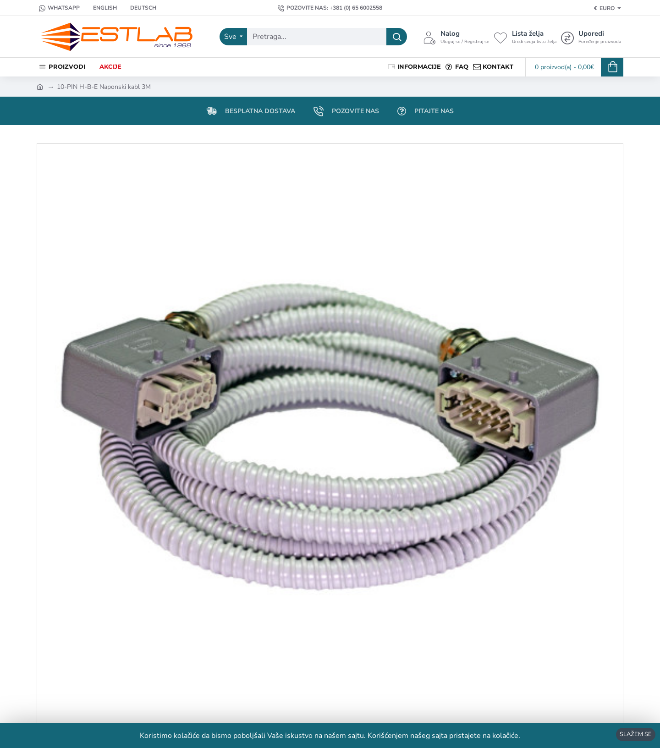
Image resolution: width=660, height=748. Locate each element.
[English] (100, 8)
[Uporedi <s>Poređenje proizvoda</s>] (591, 36)
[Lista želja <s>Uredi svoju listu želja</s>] (525, 36)
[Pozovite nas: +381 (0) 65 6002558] (330, 8)
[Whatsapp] (59, 8)
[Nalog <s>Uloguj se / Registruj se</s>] (456, 36)
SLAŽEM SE (636, 734)
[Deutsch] (139, 8)
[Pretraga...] (396, 36)
